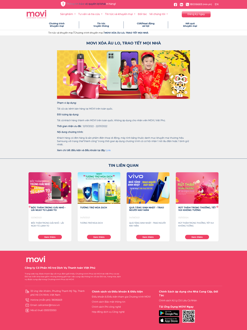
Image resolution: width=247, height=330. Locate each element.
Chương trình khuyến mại (88, 32)
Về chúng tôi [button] (157, 14)
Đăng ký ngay (196, 14)
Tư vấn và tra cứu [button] (89, 14)
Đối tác (142, 14)
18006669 (199, 4)
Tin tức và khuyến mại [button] (119, 14)
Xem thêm (50, 237)
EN (216, 4)
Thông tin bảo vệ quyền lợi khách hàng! (88, 3)
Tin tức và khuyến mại (60, 32)
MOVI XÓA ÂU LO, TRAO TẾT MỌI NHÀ (126, 32)
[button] (30, 206)
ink (109, 150)
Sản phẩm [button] (67, 14)
